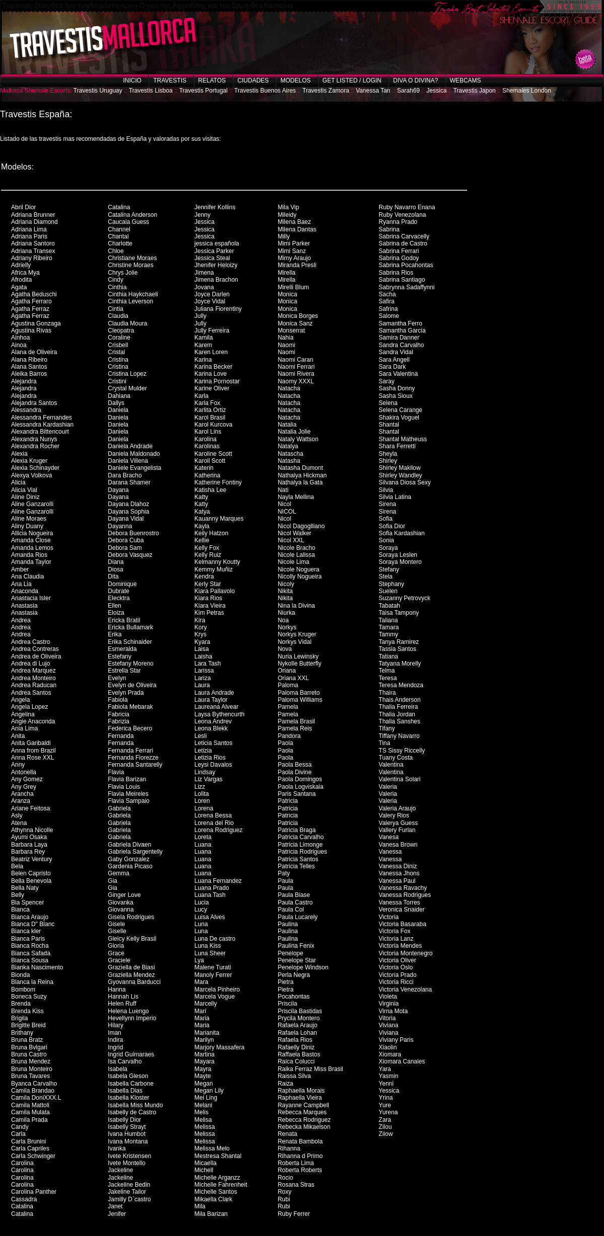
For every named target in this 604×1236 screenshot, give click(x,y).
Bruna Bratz (27, 1039)
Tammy (388, 634)
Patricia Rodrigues (302, 851)
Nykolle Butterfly (300, 663)
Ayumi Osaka (29, 837)
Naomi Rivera (296, 373)
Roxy (284, 1191)
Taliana (388, 620)
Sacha (387, 294)
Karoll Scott (209, 460)
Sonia (386, 540)
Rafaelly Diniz (296, 1047)
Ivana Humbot (126, 1133)
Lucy (200, 909)
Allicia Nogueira (32, 533)
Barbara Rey (28, 851)
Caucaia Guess (128, 221)
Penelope (291, 953)
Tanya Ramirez (399, 641)
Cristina (118, 359)
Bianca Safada (30, 953)
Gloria (116, 945)
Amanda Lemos (32, 547)
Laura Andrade (214, 692)
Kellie (201, 540)
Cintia (115, 308)
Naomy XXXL (296, 381)
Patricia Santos (298, 859)
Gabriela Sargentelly (135, 851)
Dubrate (118, 591)
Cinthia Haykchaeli (133, 294)
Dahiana (119, 395)
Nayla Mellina (296, 497)
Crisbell (118, 345)
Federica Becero (130, 728)
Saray (386, 381)
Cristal (116, 352)
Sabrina (389, 229)
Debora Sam (124, 547)
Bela (17, 866)
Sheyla (388, 453)
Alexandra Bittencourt (40, 431)
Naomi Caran (296, 359)
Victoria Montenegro (405, 953)
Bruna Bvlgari (29, 1047)
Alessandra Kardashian (42, 424)
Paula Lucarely (298, 917)
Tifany (387, 728)
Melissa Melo (212, 1148)
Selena (388, 402)
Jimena (204, 272)
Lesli (200, 735)
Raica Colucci (296, 1061)
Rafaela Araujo (298, 1025)
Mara (201, 981)
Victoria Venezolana (405, 989)
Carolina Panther (33, 1191)
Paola (285, 743)
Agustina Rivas (31, 330)
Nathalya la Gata (300, 482)
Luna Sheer (209, 953)
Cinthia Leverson (130, 301)
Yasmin (388, 1076)
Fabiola (117, 699)
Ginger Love (124, 894)
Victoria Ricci (396, 981)
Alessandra (26, 410)
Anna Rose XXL (32, 757)
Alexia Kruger (29, 460)
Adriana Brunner (33, 214)
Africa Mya (25, 272)
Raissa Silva (294, 1076)
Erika (114, 634)
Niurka (286, 612)
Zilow (386, 1133)
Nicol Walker (295, 533)
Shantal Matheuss (403, 439)
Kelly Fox (206, 547)
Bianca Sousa (29, 960)
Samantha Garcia (402, 330)
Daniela (118, 410)
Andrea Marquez (33, 670)
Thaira (387, 692)
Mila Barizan (211, 1213)
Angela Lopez (29, 706)
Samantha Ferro (400, 323)
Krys (200, 634)
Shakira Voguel (399, 417)
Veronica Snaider (401, 909)
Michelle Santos (215, 1191)
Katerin (203, 467)
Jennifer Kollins (214, 207)
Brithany (22, 1032)
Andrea (21, 620)
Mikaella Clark (213, 1199)
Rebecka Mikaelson (304, 1126)
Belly (17, 894)
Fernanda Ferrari (130, 750)
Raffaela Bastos (299, 1054)
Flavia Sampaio (128, 800)
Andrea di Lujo (30, 663)
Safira (386, 301)
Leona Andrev (213, 721)
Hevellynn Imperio (132, 1018)
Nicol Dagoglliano (301, 526)
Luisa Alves (209, 917)
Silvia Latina (395, 497)
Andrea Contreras (35, 648)
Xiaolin (388, 1047)
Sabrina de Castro (403, 243)
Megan (203, 1083)
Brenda (21, 1003)
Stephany (391, 584)
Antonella (23, 772)
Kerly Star (207, 584)
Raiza (285, 1083)
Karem (203, 345)
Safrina (388, 308)
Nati (283, 489)
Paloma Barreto (299, 692)
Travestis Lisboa (151, 90)
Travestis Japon (474, 90)
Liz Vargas (208, 779)
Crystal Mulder (127, 388)
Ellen (114, 605)
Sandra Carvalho (401, 345)
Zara (385, 1119)
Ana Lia (21, 584)
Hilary (115, 1025)
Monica (287, 294)
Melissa (204, 1126)
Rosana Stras (296, 1184)
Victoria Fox (394, 931)
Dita (113, 576)
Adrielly (21, 265)
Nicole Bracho (297, 547)
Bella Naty (25, 887)
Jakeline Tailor (127, 1191)
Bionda (20, 974)
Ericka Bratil (124, 620)
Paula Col (291, 909)
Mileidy (287, 214)
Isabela (117, 1069)
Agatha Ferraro (31, 301)
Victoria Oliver (397, 960)
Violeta (388, 996)
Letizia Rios (209, 757)
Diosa (115, 569)
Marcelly (205, 1003)
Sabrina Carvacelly (404, 236)
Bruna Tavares (30, 1076)
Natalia (287, 424)
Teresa (388, 678)
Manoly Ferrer (213, 974)
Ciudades (253, 80)
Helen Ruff (122, 1003)
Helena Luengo (128, 1011)
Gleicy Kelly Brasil (132, 938)
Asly (17, 815)
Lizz (199, 786)
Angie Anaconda (33, 721)
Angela (20, 699)
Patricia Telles (296, 866)
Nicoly (286, 584)
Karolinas (206, 446)
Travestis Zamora (326, 90)
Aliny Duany (27, 526)
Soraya (388, 547)
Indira (115, 1039)
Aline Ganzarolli (32, 504)
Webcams (465, 80)
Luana (202, 844)
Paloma (288, 685)
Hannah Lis (123, 996)
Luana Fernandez (218, 880)
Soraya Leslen (398, 554)
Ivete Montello (126, 1163)
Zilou (385, 1126)
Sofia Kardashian (401, 533)
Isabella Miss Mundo (135, 1105)
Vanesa (389, 837)
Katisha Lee (210, 489)
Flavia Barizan (127, 779)
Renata (287, 1133)
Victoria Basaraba (402, 924)
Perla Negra (294, 974)
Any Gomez (27, 779)
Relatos (212, 80)
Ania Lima (24, 728)
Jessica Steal (212, 258)
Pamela (288, 706)
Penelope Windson (303, 967)
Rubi (284, 1199)
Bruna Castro (29, 1054)
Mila (199, 1206)
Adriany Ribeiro (31, 258)
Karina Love (210, 373)
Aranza (20, 800)
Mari (200, 1011)
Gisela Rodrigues (131, 917)
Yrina (386, 1097)
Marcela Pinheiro (217, 989)
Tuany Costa (396, 757)
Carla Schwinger (33, 1156)
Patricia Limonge (300, 844)
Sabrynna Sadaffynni (406, 287)
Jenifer (117, 1213)
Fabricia (118, 714)
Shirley (388, 460)
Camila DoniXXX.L (36, 1097)
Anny (18, 764)
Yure (385, 1105)
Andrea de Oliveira (36, 656)
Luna (201, 924)
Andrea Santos (31, 692)
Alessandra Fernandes (41, 417)
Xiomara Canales (402, 1061)
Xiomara (390, 1054)
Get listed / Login (352, 80)
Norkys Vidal (295, 641)
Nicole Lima (294, 561)
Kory (200, 627)
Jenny (202, 214)
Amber (20, 569)
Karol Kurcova (213, 424)
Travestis (169, 80)
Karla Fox (207, 402)
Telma (387, 670)
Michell (203, 1170)
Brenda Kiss (27, 1011)
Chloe (115, 251)
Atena (19, 823)
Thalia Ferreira (398, 706)
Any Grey (23, 786)
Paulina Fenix (296, 945)
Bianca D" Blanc (32, 924)
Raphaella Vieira (300, 1097)
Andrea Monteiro (33, 678)
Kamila (203, 337)
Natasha (289, 460)
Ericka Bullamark (130, 627)
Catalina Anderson (132, 214)
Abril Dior (23, 207)
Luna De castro (214, 938)
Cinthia (117, 287)
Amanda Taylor (31, 561)
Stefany (389, 569)
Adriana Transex (33, 251)
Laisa (201, 648)
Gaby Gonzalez (128, 859)
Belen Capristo (31, 873)
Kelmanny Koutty (217, 561)
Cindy (115, 279)
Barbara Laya (29, 844)
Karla (201, 395)
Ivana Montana (127, 1141)
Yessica (389, 1090)
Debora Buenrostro (133, 533)
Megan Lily (208, 1090)
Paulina (288, 924)
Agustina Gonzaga (36, 323)
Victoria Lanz (396, 938)
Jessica (436, 90)
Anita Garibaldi (31, 743)
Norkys (287, 627)
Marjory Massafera (219, 1047)
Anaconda (24, 591)
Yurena (388, 1112)
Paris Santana (297, 793)
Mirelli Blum (293, 287)
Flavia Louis (124, 786)
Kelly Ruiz (207, 554)
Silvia (386, 489)
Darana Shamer (129, 482)
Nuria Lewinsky (298, 656)
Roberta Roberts (300, 1170)
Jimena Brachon (216, 279)
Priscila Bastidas (300, 1011)
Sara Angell (394, 359)
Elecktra (118, 598)
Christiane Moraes (132, 258)
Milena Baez (294, 221)
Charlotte (120, 243)
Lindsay (204, 772)
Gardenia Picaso (130, 866)
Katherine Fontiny (218, 482)
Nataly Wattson (298, 439)
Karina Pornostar (217, 381)
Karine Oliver (211, 388)
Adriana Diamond (34, 221)
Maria (201, 1018)
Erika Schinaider (130, 641)
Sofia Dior (392, 526)
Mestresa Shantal (217, 1156)
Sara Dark (392, 366)
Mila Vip (288, 207)
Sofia (385, 518)
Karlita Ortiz (210, 410)
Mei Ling (205, 1097)
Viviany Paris (396, 1039)
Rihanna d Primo (300, 1156)
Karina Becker (213, 366)
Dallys (116, 402)
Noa (283, 620)
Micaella (205, 1163)
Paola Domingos (300, 779)
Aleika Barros (29, 373)
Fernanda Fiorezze (133, 757)
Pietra (285, 981)
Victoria (389, 917)
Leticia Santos (213, 743)
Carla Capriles (30, 1148)
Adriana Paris (29, 236)
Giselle (117, 931)
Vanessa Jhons (399, 873)
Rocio (285, 1177)
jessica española (216, 243)
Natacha (289, 388)
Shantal (389, 424)
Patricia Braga (297, 830)
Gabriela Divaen (129, 844)
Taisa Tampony (399, 612)
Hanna (116, 989)
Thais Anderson (399, 699)
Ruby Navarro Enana (407, 207)
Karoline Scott (213, 453)
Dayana (118, 489)
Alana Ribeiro (29, 359)
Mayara (204, 1061)
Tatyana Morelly (400, 663)
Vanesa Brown (398, 844)
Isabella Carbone (131, 1083)
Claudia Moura (127, 323)
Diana (115, 561)
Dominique (122, 584)
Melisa (203, 1119)
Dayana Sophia (128, 511)
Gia (112, 880)
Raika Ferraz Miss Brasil (310, 1069)
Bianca (20, 909)
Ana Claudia (27, 576)
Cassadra (24, 1199)
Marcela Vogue (214, 996)
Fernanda (120, 735)
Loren (202, 800)
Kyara (202, 641)
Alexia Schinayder (35, 467)
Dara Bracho (124, 475)
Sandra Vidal (396, 352)
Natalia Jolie (294, 431)
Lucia (201, 902)
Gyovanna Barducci (134, 981)
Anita (18, 735)
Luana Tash (209, 894)
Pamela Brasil (296, 721)
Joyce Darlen (212, 294)
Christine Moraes (131, 265)
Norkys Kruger (297, 634)
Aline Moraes (28, 518)
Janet (115, 1206)
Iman (114, 1032)
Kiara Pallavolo (214, 591)
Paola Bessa (295, 764)
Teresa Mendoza (401, 685)
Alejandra (24, 381)
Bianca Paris (28, 938)
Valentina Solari (399, 779)
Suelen (388, 591)
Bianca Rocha (30, 945)
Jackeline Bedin (129, 1184)
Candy (20, 1126)
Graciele (119, 960)
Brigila (19, 1018)
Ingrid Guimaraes (131, 1054)
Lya (199, 960)
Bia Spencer (27, 902)
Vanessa (390, 851)
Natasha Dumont (300, 467)
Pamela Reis (295, 728)
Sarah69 (408, 90)
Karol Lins (207, 431)
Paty (284, 873)
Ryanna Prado (398, 221)
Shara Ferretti (397, 446)
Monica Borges (298, 315)
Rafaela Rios (295, 1039)
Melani (203, 1105)
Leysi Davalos (213, 764)
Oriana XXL (293, 678)
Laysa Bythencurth (219, 714)
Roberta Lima (296, 1163)
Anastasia (24, 605)
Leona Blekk (211, 728)
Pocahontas (294, 996)
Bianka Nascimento (37, 967)
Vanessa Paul (397, 880)
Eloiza (116, 612)
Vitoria (387, 1018)
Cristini (117, 381)
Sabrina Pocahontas (406, 265)
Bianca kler (26, 931)
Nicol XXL (291, 540)
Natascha (291, 453)
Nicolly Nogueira (300, 576)
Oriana (287, 670)
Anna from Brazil (33, 750)
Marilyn (204, 1039)
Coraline (119, 337)
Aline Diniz (25, 497)
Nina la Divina (296, 605)
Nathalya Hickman (302, 475)
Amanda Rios (29, 554)
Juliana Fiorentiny (218, 308)
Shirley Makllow (399, 467)
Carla (18, 1133)
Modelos (295, 80)
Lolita (201, 793)
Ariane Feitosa (30, 808)
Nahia (285, 337)
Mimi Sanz (292, 251)
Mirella (286, 272)
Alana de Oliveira (34, 352)
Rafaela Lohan (297, 1032)
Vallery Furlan (397, 830)
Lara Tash (207, 663)
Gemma (118, 873)
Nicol (284, 504)
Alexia (19, 453)
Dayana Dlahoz (128, 504)
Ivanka (116, 1148)
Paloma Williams (300, 699)
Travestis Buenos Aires (264, 90)
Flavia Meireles (128, 793)
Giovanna (120, 909)
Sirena (387, 504)
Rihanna (289, 1148)
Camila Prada (29, 1119)
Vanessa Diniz (398, 866)
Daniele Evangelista (134, 467)
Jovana (204, 287)
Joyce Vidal (209, 301)
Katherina (207, 475)
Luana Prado (211, 887)
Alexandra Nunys (34, 439)
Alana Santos (29, 366)
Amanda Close (31, 540)
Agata (19, 287)
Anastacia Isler (31, 598)
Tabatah (389, 605)
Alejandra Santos (34, 402)
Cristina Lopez (127, 373)
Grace (116, 953)
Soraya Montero (400, 561)
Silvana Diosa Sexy (404, 482)
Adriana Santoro (33, 243)
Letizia (203, 750)
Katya (202, 511)
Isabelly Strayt (126, 1126)
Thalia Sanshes (399, 721)
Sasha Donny (397, 388)
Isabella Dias (125, 1090)
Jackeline (120, 1170)
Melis (201, 1112)
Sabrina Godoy (399, 258)
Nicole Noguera (299, 569)
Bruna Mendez (30, 1061)
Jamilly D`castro (129, 1199)
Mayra (202, 1069)
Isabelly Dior (124, 1119)
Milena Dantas (297, 229)
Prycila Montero (299, 1018)
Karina (203, 359)
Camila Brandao (32, 1090)
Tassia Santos (397, 648)
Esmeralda (122, 648)
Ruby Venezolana (402, 214)
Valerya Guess (398, 823)
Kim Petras (209, 612)
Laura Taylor (211, 699)
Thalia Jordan (397, 714)
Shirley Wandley (400, 475)
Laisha (203, 656)
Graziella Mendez (131, 974)
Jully (200, 315)
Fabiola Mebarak (130, 706)
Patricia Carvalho (301, 837)
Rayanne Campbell (303, 1105)
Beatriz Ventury (31, 859)
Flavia (116, 772)
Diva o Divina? (415, 80)
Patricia (288, 800)
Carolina (22, 1163)
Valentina (391, 764)
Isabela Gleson (128, 1076)
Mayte (202, 1076)
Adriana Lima (29, 229)
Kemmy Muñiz (213, 569)
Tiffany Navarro (399, 735)
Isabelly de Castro (132, 1112)
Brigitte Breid (28, 1025)
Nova (285, 648)
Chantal (118, 236)
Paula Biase (294, 894)
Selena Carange (400, 410)
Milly (284, 236)
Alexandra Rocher (35, 446)
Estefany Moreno (131, 663)
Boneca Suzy (29, 996)
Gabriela (119, 808)
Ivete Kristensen (129, 1156)
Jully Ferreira (211, 330)
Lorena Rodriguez (218, 830)
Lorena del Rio (214, 823)
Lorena (203, 808)
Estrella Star (124, 670)
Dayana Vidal (125, 518)
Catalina (22, 1206)
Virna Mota (393, 1011)
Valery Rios (394, 815)
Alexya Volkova (31, 475)
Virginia (389, 1003)
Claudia (118, 315)
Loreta (202, 837)
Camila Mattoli (30, 1105)
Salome (389, 315)
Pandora (289, 735)
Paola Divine (295, 772)
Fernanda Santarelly (135, 764)
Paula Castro (295, 902)
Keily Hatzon (211, 533)
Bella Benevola (31, 880)
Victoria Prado (397, 974)
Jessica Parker (214, 251)
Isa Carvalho (124, 1061)
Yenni (386, 1083)
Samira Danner (399, 337)
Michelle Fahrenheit (220, 1184)
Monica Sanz (295, 323)
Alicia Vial (24, 489)
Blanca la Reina (32, 981)
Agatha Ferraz (30, 308)
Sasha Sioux (395, 395)
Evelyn (117, 678)
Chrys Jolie (122, 272)
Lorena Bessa (213, 815)
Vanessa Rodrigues (405, 894)
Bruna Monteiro (31, 1069)
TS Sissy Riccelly (402, 750)
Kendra (204, 576)
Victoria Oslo (396, 967)
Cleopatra (121, 330)
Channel (119, 229)
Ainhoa (20, 337)
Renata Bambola (300, 1141)
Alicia (18, 482)
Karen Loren (211, 352)
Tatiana (388, 656)
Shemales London (526, 90)
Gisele (116, 924)
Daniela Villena (128, 460)
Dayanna (120, 526)
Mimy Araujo (294, 258)
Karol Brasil (209, 417)
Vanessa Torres (399, 902)
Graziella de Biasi (131, 967)
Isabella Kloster (128, 1097)
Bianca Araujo (29, 917)
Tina (384, 743)
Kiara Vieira (209, 605)
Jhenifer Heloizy (215, 265)
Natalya (288, 446)
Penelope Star (297, 960)
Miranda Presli (297, 265)
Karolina (205, 439)
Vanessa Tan (373, 90)
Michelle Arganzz (217, 1177)
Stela (385, 576)
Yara (385, 1069)
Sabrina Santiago (402, 279)
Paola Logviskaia (301, 786)
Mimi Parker (294, 243)
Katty (201, 497)
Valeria (388, 786)
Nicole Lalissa (296, 554)
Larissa (204, 670)
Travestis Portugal (203, 90)
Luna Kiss (207, 945)
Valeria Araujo (397, 808)
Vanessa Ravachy (403, 887)
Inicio (132, 80)
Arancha (22, 793)
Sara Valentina (398, 373)
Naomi (286, 345)
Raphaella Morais (301, 1090)
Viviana (388, 1025)
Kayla (201, 526)
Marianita (206, 1032)
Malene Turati (212, 967)
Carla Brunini (28, 1141)
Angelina (23, 714)
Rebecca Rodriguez (304, 1119)
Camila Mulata (30, 1112)
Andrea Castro (30, 641)
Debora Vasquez (130, 554)
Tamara (389, 627)
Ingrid (115, 1047)
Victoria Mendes (400, 945)
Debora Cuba (125, 540)
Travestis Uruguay (97, 90)
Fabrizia (118, 721)
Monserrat (291, 330)
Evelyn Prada (125, 692)
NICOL (287, 511)
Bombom (23, 989)
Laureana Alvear (216, 706)
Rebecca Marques (302, 1112)
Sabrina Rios (396, 272)
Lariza (202, 678)
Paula (285, 880)
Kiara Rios (208, 598)
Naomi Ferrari (296, 366)
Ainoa (19, 345)
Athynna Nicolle (32, 830)
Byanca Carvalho (34, 1083)
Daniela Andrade (130, 446)
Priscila (287, 1003)
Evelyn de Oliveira (132, 685)
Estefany (119, 656)
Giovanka (120, 902)
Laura (202, 685)
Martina (204, 1054)
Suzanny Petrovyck (404, 598)
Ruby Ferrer (294, 1213)
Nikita (285, 591)
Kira (199, 620)
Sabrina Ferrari (399, 251)
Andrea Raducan (33, 685)
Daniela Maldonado (134, 453)
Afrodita (21, 279)
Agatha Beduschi (34, 294)
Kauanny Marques (218, 518)
